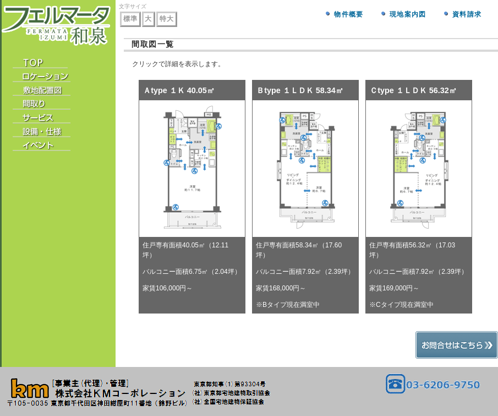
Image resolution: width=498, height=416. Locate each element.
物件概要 (348, 14)
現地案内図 (408, 14)
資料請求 (466, 14)
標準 (130, 19)
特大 (167, 19)
